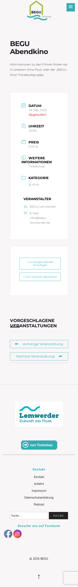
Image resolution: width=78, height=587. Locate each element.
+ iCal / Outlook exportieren (40, 276)
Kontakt (39, 477)
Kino (34, 184)
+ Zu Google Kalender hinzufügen (40, 263)
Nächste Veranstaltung (39, 356)
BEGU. (44, 559)
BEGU (39, 7)
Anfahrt (39, 484)
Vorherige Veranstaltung (39, 344)
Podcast (39, 504)
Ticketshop (37, 166)
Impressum (39, 491)
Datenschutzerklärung (38, 497)
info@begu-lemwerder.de (40, 220)
